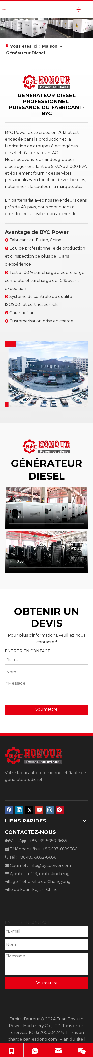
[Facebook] (9, 810)
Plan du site (71, 1039)
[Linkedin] (19, 810)
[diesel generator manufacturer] (46, 82)
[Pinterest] (60, 810)
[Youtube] (39, 810)
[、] (46, 28)
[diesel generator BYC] (46, 374)
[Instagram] (50, 810)
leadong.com (44, 1039)
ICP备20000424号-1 (49, 1032)
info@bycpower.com (50, 865)
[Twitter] (29, 810)
